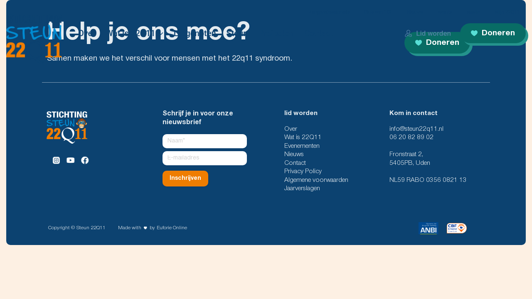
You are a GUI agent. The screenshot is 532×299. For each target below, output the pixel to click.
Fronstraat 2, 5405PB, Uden (409, 159)
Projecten (276, 33)
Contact (318, 33)
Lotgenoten (195, 33)
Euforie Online (172, 227)
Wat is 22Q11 (130, 33)
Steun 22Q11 (91, 227)
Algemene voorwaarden (316, 180)
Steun (237, 33)
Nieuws (414, 12)
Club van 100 (378, 12)
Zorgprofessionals (329, 12)
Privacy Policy (303, 171)
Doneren (493, 33)
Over (86, 33)
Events (444, 12)
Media (473, 12)
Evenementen (302, 146)
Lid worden (427, 33)
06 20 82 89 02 (411, 137)
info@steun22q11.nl (416, 129)
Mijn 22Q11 (507, 12)
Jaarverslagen (302, 188)
